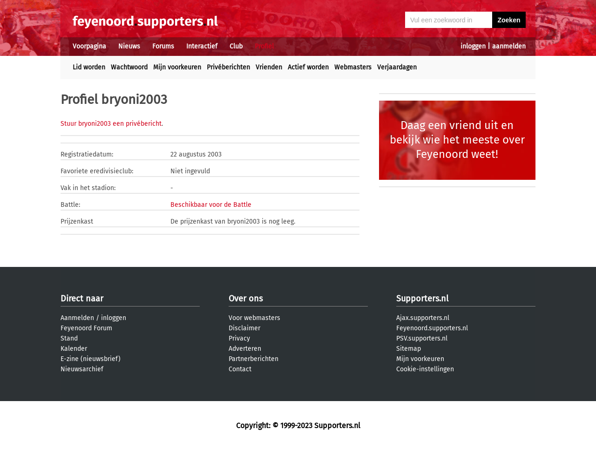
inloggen (473, 46)
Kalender (74, 349)
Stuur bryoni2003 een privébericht (111, 124)
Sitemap (408, 349)
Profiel (264, 46)
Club (236, 46)
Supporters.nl (422, 298)
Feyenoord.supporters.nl (432, 328)
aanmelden (509, 46)
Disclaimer (244, 328)
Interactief (201, 46)
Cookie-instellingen (425, 369)
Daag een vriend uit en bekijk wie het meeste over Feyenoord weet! (457, 140)
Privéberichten (228, 67)
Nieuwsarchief (82, 369)
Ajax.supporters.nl (422, 318)
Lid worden (89, 67)
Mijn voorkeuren (177, 67)
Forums (163, 46)
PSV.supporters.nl (421, 338)
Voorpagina (89, 46)
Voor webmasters (254, 318)
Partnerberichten (253, 359)
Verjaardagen (397, 67)
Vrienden (269, 67)
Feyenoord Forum (86, 328)
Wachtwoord (129, 67)
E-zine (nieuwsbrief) (91, 359)
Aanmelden (77, 318)
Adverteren (245, 349)
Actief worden (308, 67)
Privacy (239, 338)
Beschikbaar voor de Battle (210, 205)
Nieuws (129, 46)
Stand (69, 338)
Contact (240, 369)
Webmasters (353, 67)
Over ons (246, 298)
